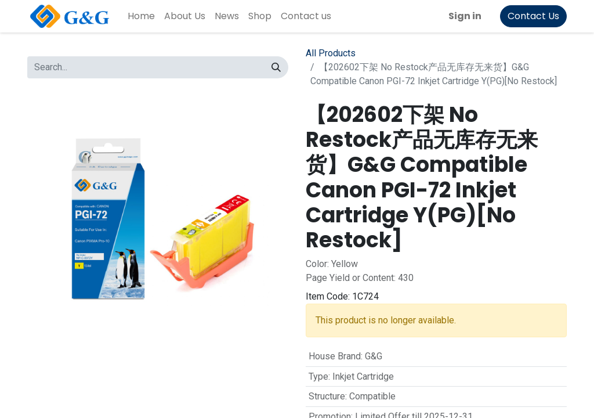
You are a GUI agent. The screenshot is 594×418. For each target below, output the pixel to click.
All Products (331, 53)
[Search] (276, 67)
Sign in (464, 16)
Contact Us (533, 16)
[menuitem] (141, 16)
